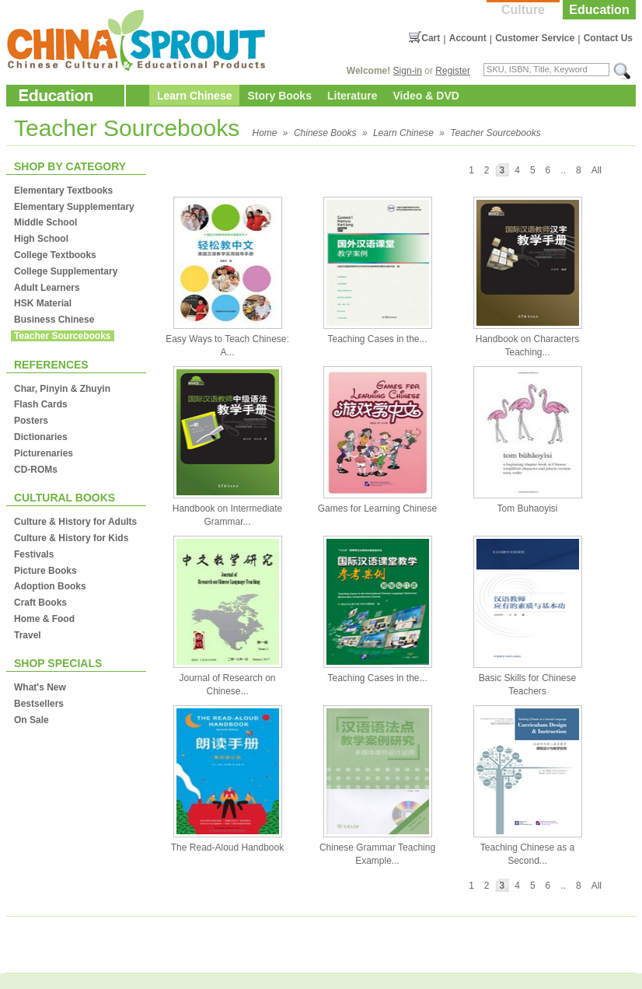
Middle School (45, 222)
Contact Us (608, 38)
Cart (430, 38)
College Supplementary (65, 271)
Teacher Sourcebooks (495, 133)
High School (41, 238)
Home (265, 133)
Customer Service (534, 38)
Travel (27, 635)
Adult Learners (47, 287)
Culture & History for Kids (71, 538)
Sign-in (407, 70)
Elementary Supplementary (74, 206)
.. (563, 170)
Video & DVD (426, 95)
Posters (31, 420)
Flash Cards (41, 404)
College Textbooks (55, 255)
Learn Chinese (194, 95)
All (596, 170)
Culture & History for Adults (75, 521)
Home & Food (44, 618)
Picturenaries (43, 453)
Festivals (34, 554)
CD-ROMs (36, 469)
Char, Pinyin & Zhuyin (62, 388)
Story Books (279, 95)
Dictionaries (41, 437)
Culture (523, 9)
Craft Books (40, 602)
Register (452, 70)
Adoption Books (50, 586)
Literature (352, 95)
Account (468, 38)
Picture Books (45, 570)
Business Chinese (54, 319)
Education (599, 9)
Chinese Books (325, 133)
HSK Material (43, 303)
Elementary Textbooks (63, 190)
